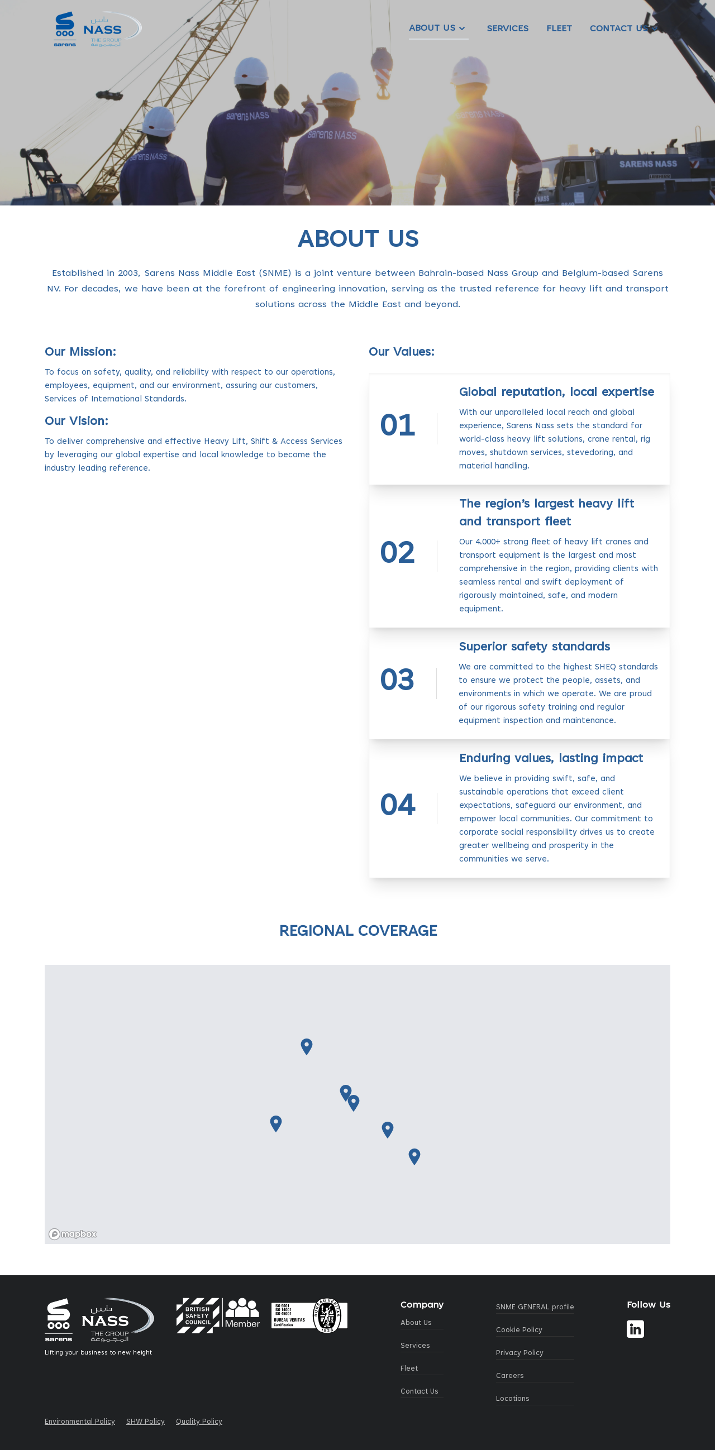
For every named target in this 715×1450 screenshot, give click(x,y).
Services (507, 29)
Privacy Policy (520, 1353)
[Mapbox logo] (72, 1234)
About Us (439, 28)
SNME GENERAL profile (535, 1307)
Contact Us (625, 29)
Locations (513, 1399)
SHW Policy (145, 1422)
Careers (510, 1376)
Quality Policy (199, 1422)
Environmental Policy (80, 1422)
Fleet (559, 29)
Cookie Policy (519, 1330)
